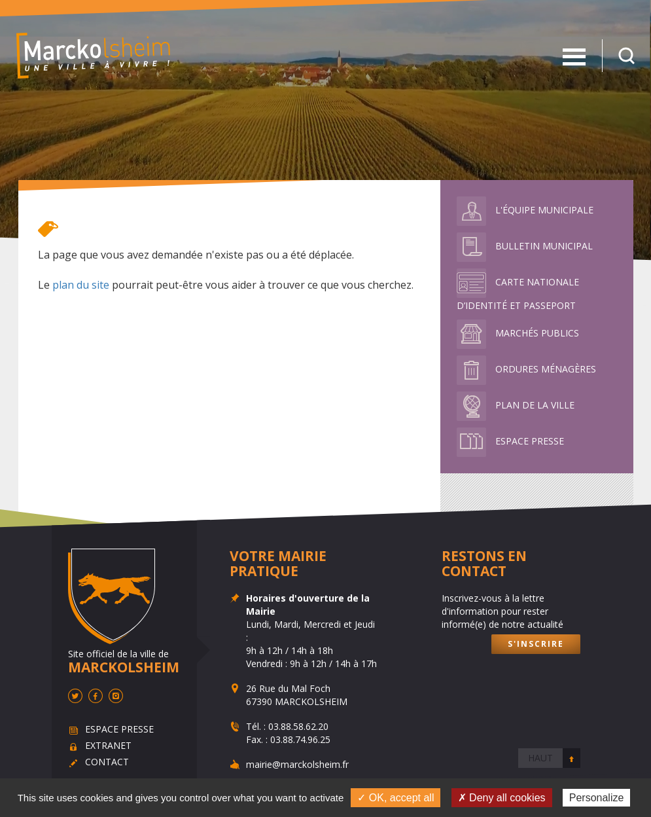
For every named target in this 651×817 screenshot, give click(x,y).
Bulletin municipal (525, 246)
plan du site (80, 285)
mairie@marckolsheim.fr (297, 764)
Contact (106, 761)
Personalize (596, 797)
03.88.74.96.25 (300, 739)
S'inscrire (536, 643)
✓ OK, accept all (395, 797)
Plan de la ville (515, 405)
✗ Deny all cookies (502, 797)
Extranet (107, 745)
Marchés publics (518, 333)
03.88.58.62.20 (298, 726)
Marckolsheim (93, 56)
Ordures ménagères (526, 369)
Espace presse (510, 441)
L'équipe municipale (525, 210)
